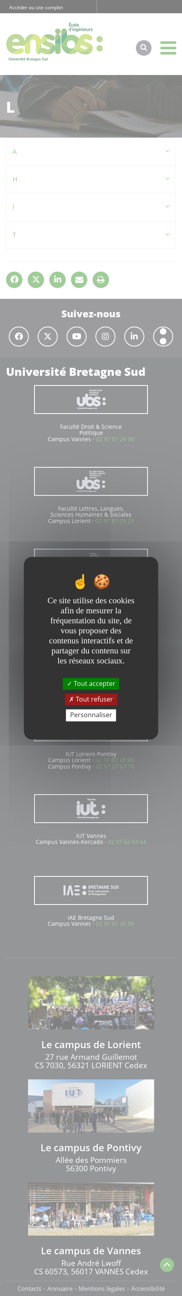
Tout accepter (91, 683)
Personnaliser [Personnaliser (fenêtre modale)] (91, 715)
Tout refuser (91, 699)
